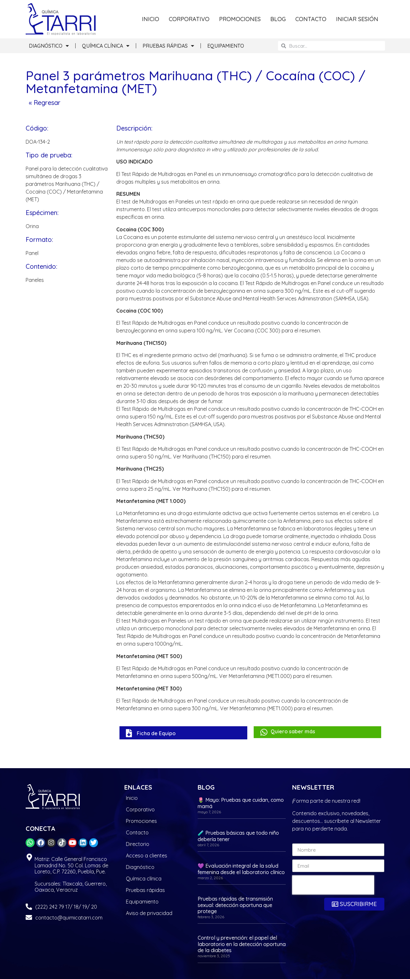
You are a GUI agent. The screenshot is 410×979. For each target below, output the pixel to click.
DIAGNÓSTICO (49, 46)
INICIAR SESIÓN (357, 19)
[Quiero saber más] (264, 732)
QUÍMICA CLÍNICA (105, 46)
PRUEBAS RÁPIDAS (168, 46)
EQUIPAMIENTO (225, 46)
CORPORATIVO (189, 19)
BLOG (278, 19)
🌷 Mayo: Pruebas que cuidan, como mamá (241, 803)
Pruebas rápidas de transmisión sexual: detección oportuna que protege (235, 904)
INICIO (150, 19)
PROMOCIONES (240, 19)
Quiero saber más (293, 731)
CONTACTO (310, 19)
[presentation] (333, 885)
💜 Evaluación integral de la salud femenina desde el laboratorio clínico (241, 869)
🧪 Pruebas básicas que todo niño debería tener (238, 836)
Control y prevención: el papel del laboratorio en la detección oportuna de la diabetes (242, 944)
